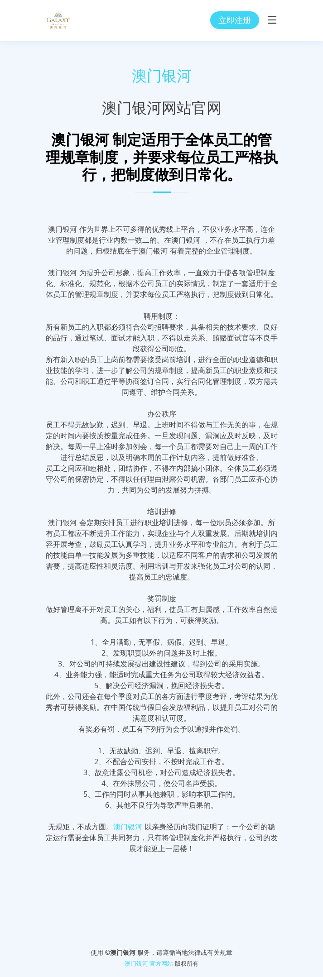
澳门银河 (162, 76)
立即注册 (234, 19)
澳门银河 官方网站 (149, 963)
